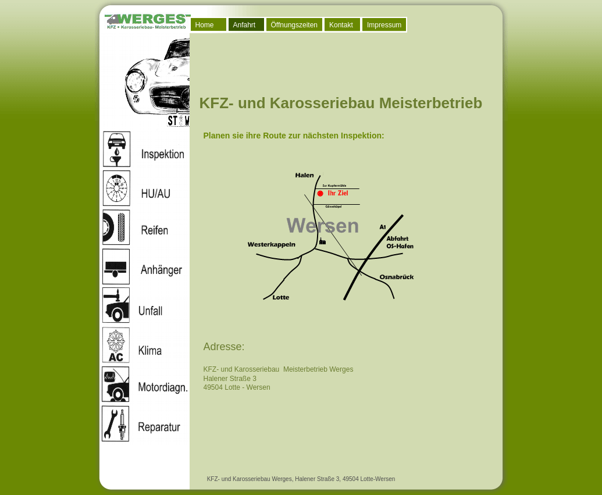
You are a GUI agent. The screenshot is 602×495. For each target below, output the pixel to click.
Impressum (384, 25)
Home (204, 25)
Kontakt (341, 25)
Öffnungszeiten (294, 25)
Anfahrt (244, 25)
